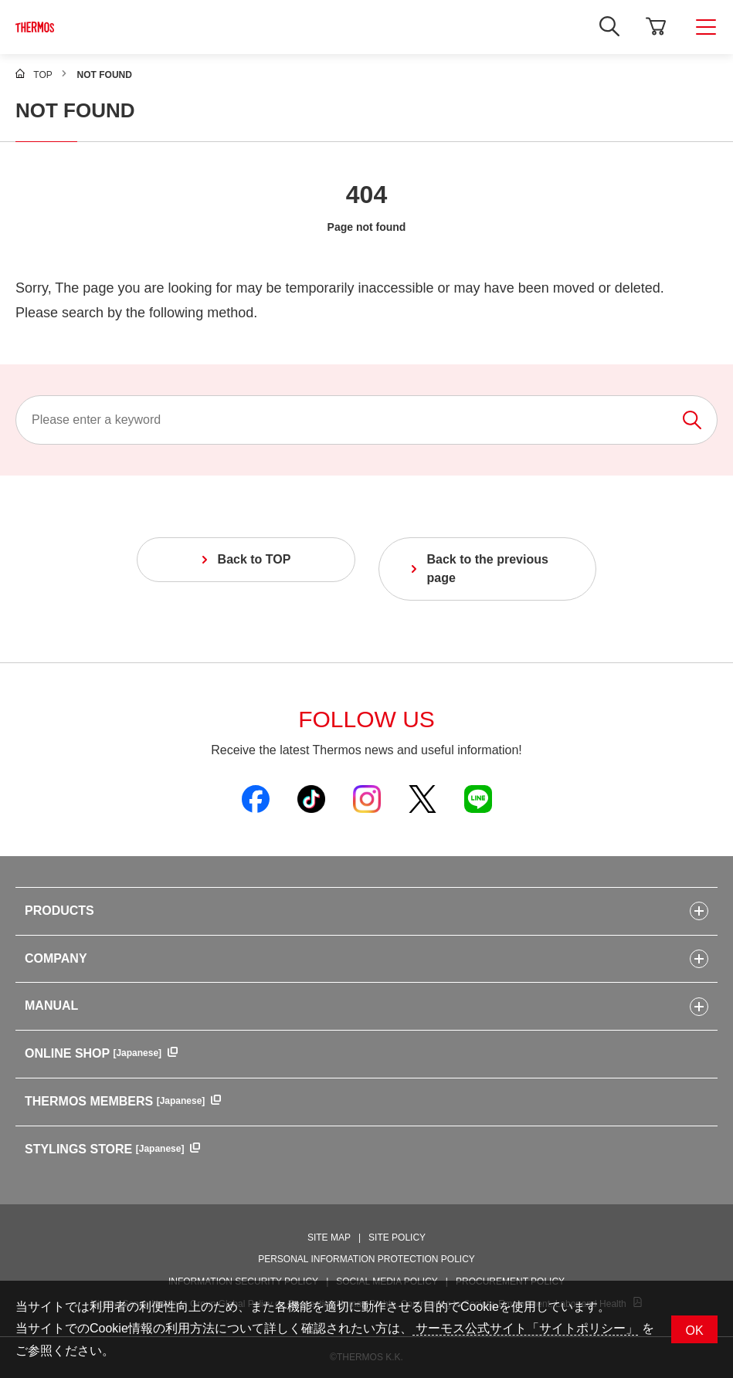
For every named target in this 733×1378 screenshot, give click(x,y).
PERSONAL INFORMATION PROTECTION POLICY (366, 1259)
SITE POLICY (397, 1237)
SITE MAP (329, 1237)
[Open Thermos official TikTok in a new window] (311, 798)
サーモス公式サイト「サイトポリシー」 (525, 1328)
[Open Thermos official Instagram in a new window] (367, 798)
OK (694, 1330)
